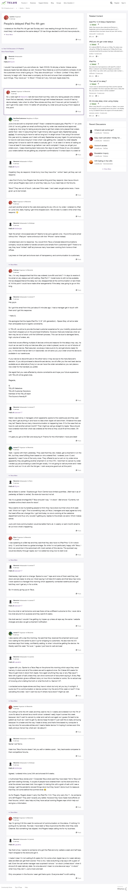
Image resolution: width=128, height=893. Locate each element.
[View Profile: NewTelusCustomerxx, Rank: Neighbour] (10, 119)
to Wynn (35, 118)
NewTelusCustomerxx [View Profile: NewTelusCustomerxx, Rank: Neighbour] (19, 118)
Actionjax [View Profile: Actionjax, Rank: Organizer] (16, 270)
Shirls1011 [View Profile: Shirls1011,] (106, 140)
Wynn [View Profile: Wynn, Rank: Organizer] (15, 201)
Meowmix (24, 97)
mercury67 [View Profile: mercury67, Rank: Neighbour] (92, 33)
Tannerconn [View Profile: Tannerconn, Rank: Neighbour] (92, 93)
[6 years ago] (98, 53)
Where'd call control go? (104, 130)
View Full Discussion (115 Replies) (12, 48)
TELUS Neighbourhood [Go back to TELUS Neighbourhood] (7, 8)
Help (26, 887)
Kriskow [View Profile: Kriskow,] (105, 156)
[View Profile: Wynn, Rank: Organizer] (10, 203)
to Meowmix (26, 91)
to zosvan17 (31, 297)
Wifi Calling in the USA (103, 161)
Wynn (12, 62)
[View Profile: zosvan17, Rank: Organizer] (10, 448)
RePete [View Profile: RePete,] (105, 148)
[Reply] (78, 39)
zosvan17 (18, 412)
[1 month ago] (98, 133)
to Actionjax (31, 223)
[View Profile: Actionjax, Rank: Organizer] (10, 271)
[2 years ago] (103, 113)
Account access (100, 145)
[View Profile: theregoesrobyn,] (91, 162)
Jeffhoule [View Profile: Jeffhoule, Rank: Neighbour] (92, 73)
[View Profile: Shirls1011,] (91, 139)
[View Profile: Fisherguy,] (91, 131)
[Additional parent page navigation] (16, 8)
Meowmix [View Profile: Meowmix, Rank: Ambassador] (11, 56)
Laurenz (18, 662)
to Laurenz (31, 657)
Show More (8, 34)
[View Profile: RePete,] (91, 147)
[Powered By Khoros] (122, 888)
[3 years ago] (100, 93)
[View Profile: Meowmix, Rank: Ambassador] (6, 57)
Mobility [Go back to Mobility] (22, 8)
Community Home (6, 887)
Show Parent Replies (7, 51)
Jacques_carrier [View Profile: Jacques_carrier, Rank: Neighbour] (94, 113)
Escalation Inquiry (101, 153)
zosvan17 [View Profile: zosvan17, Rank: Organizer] (16, 447)
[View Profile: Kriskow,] (91, 154)
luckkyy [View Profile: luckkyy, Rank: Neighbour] (91, 53)
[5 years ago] (100, 34)
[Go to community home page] (9, 2)
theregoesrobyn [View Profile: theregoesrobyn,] (108, 163)
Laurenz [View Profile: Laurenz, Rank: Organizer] (12, 16)
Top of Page (18, 887)
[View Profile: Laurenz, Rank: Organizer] (6, 17)
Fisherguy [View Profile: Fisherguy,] (106, 132)
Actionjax (18, 228)
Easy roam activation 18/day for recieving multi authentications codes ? (109, 138)
